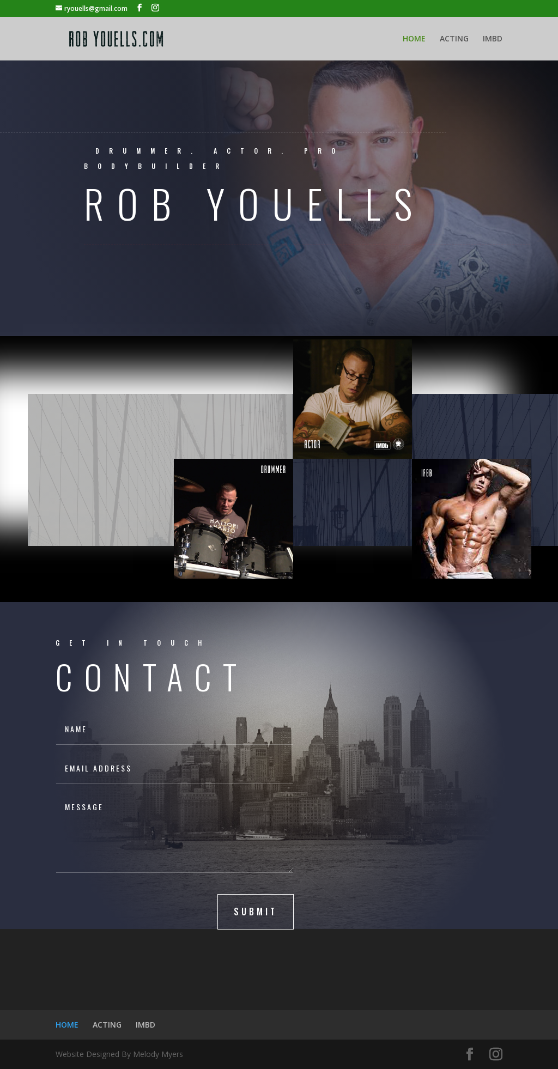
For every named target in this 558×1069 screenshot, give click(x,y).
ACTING (454, 39)
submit (255, 911)
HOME (414, 39)
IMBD (492, 39)
